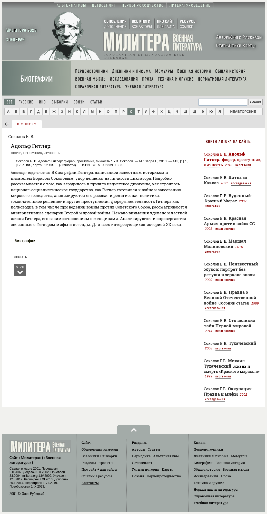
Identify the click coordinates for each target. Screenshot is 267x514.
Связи (79, 102)
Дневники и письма (211, 456)
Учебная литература (211, 502)
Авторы (138, 449)
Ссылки (97, 476)
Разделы (97, 462)
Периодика (141, 456)
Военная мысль (236, 469)
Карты (167, 469)
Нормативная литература (216, 489)
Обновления (100, 449)
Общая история (207, 469)
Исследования (241, 183)
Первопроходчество (164, 476)
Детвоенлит (142, 462)
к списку (27, 124)
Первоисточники (208, 449)
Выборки (60, 102)
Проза (226, 476)
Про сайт (99, 469)
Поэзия (138, 476)
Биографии (36, 79)
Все (9, 102)
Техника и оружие (209, 482)
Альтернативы (166, 456)
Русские (25, 102)
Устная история (145, 469)
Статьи (96, 102)
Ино (42, 102)
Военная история (230, 462)
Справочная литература (214, 496)
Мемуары (239, 456)
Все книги (99, 456)
